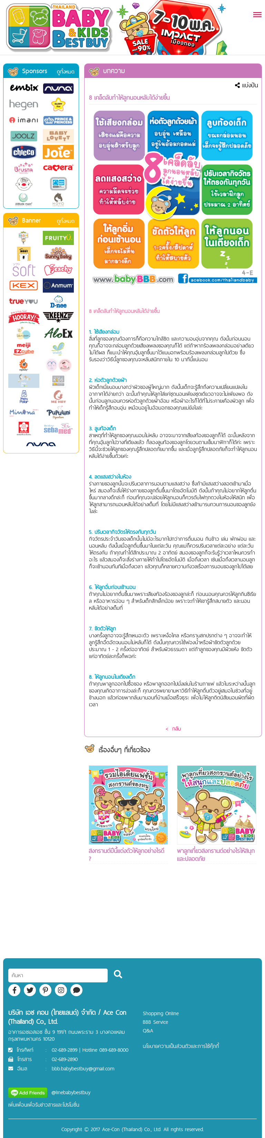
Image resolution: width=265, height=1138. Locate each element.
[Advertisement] (128, 923)
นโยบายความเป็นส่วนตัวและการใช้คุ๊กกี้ (181, 1046)
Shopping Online (161, 1013)
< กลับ (173, 728)
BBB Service (155, 1022)
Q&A (148, 1030)
